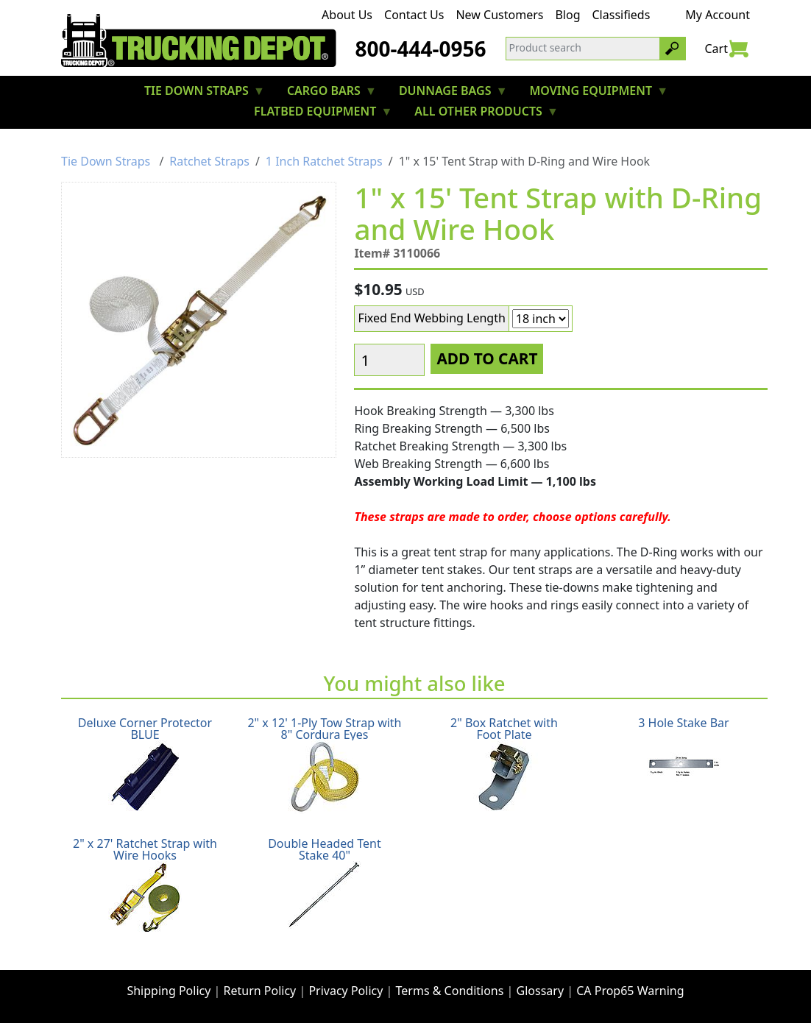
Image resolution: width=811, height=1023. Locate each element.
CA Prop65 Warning (630, 991)
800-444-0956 (420, 49)
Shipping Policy (168, 991)
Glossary (540, 991)
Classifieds (621, 15)
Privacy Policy (345, 991)
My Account (717, 15)
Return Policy (260, 991)
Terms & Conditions (450, 991)
